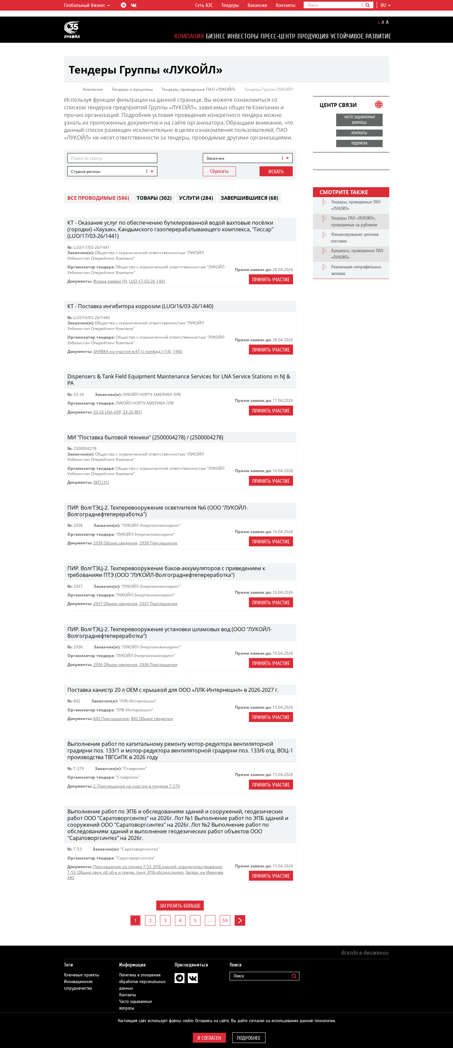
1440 (177, 351)
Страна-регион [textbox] (86, 171)
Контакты (285, 5)
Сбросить (219, 171)
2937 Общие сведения (115, 603)
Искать (276, 172)
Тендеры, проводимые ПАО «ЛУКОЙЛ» (198, 89)
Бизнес (215, 36)
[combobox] (248, 158)
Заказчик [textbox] (215, 158)
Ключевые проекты (81, 968)
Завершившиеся (249, 197)
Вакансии (257, 5)
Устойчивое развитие (361, 36)
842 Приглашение (111, 718)
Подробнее (249, 1038)
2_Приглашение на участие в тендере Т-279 (136, 786)
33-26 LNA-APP (107, 412)
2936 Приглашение (158, 664)
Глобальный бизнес (87, 5)
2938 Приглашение (158, 542)
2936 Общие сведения (115, 664)
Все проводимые (98, 197)
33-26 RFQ (132, 412)
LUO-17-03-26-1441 (147, 281)
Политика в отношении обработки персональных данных (142, 975)
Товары (154, 197)
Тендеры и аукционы (132, 89)
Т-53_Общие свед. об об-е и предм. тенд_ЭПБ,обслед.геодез (125, 872)
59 (225, 920)
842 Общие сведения (152, 718)
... (210, 920)
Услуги (196, 197)
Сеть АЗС (204, 5)
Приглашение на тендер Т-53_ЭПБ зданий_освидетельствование (157, 866)
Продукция (313, 36)
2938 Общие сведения (115, 542)
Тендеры (230, 5)
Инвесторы (243, 36)
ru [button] (386, 5)
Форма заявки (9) (110, 281)
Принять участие (271, 280)
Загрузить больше (180, 906)
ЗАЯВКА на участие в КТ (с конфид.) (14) (132, 351)
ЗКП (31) (101, 482)
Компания (189, 36)
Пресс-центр (278, 36)
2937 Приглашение (158, 603)
